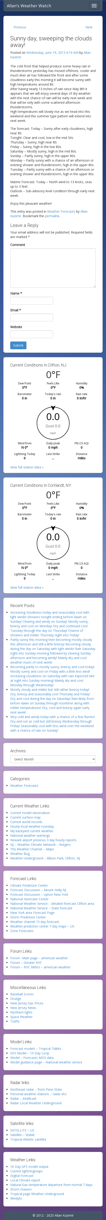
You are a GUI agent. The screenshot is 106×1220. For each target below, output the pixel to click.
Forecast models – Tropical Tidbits (35, 1048)
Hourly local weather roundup (32, 826)
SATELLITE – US (22, 1130)
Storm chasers (21, 1189)
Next (89, 27)
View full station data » (27, 467)
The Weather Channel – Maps (32, 849)
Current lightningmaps (26, 1171)
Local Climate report (25, 1180)
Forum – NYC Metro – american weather (40, 967)
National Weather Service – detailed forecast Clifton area (52, 903)
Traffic (15, 1021)
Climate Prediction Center (29, 885)
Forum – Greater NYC (26, 962)
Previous (19, 27)
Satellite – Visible (22, 1135)
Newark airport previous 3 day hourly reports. (43, 840)
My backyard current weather (31, 831)
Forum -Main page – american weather (39, 958)
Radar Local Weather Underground (36, 1103)
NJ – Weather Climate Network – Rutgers (40, 844)
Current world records (26, 822)
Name (16, 293)
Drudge (15, 998)
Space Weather (21, 1017)
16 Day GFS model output (29, 1166)
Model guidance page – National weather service (46, 1062)
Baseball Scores (22, 994)
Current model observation (30, 813)
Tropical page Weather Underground (37, 1194)
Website (16, 327)
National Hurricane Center (29, 899)
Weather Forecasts (61, 211)
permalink (52, 216)
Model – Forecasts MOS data (32, 1057)
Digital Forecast (22, 1175)
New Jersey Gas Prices (26, 1003)
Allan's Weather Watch (29, 5)
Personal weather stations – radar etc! (38, 1094)
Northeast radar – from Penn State (36, 1089)
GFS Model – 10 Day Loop (29, 1053)
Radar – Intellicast (23, 1098)
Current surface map (25, 817)
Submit (18, 345)
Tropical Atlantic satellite (28, 1139)
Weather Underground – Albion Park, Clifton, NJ (45, 858)
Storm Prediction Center (28, 917)
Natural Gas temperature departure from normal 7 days (51, 1185)
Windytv (16, 1198)
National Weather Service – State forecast (41, 908)
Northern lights (21, 1012)
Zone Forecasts (22, 931)
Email (15, 310)
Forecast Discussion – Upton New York (39, 894)
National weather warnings (30, 835)
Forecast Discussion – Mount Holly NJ (38, 890)
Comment (17, 245)
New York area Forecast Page (32, 912)
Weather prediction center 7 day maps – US (42, 926)
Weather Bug (20, 853)
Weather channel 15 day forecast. (35, 922)
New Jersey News (23, 1008)
